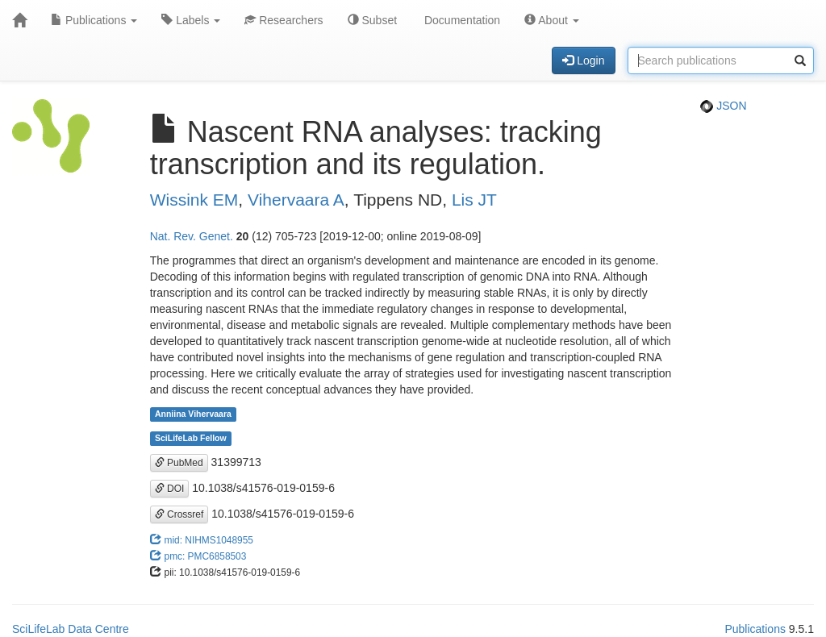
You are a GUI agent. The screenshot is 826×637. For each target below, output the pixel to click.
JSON (723, 105)
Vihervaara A (296, 199)
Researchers (283, 20)
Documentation (460, 20)
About (551, 20)
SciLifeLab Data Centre (70, 628)
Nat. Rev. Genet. (191, 236)
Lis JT (474, 199)
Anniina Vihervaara (193, 414)
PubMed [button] (179, 462)
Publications (94, 20)
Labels (190, 20)
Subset (372, 20)
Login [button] (583, 60)
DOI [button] (170, 488)
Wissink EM (194, 199)
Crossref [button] (179, 514)
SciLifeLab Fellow (191, 438)
